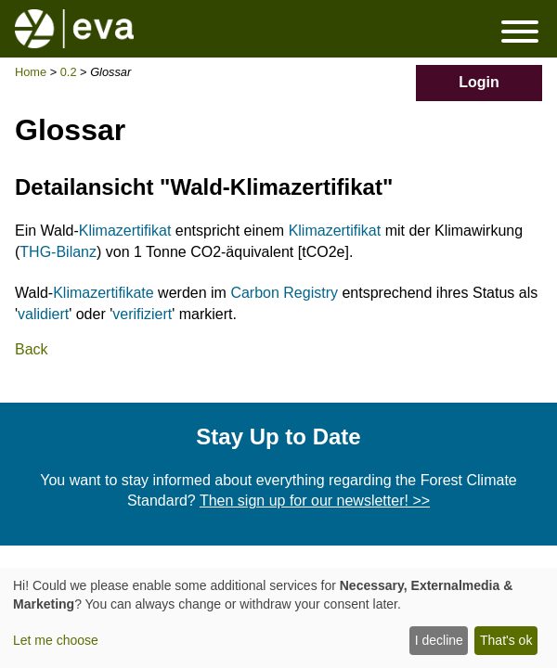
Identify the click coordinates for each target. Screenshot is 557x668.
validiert (43, 314)
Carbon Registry (284, 293)
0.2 (68, 72)
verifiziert (142, 314)
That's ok (506, 640)
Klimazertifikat (125, 230)
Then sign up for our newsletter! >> (315, 500)
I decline (439, 640)
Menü (519, 31)
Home (30, 72)
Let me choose (55, 640)
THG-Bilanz (58, 252)
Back (31, 349)
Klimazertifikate (103, 293)
